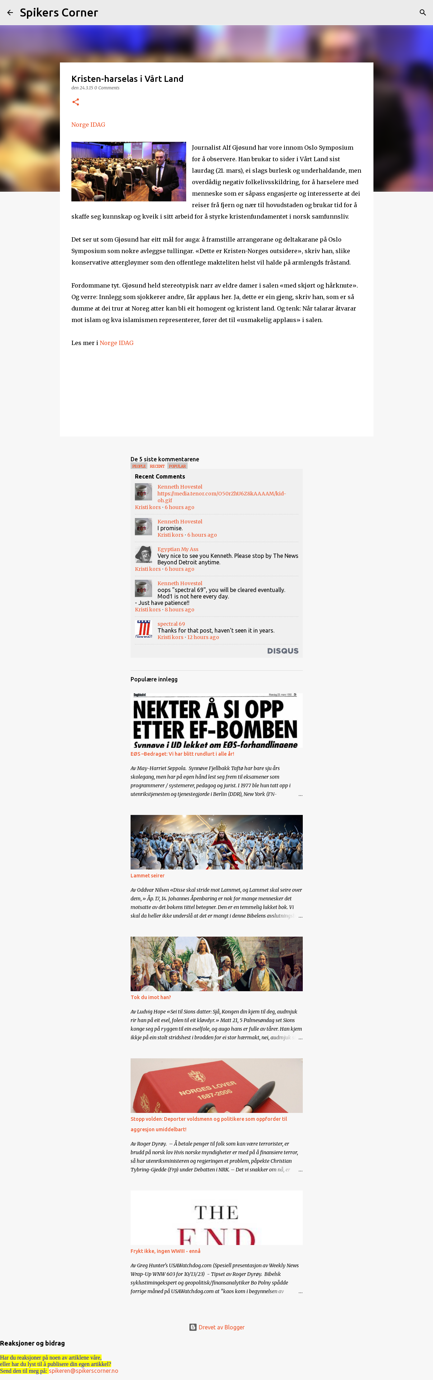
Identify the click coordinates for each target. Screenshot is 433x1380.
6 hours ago (179, 507)
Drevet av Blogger (217, 1327)
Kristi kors (148, 507)
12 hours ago (203, 637)
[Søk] (108, 12)
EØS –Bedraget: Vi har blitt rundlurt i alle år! (182, 754)
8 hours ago (179, 609)
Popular (177, 466)
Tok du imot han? (151, 997)
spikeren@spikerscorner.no (83, 1370)
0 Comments (106, 87)
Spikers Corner (59, 12)
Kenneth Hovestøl (179, 487)
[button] (75, 102)
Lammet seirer (148, 875)
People (139, 466)
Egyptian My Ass (177, 549)
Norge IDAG (88, 124)
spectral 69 (171, 624)
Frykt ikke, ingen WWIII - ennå (166, 1251)
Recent (157, 466)
